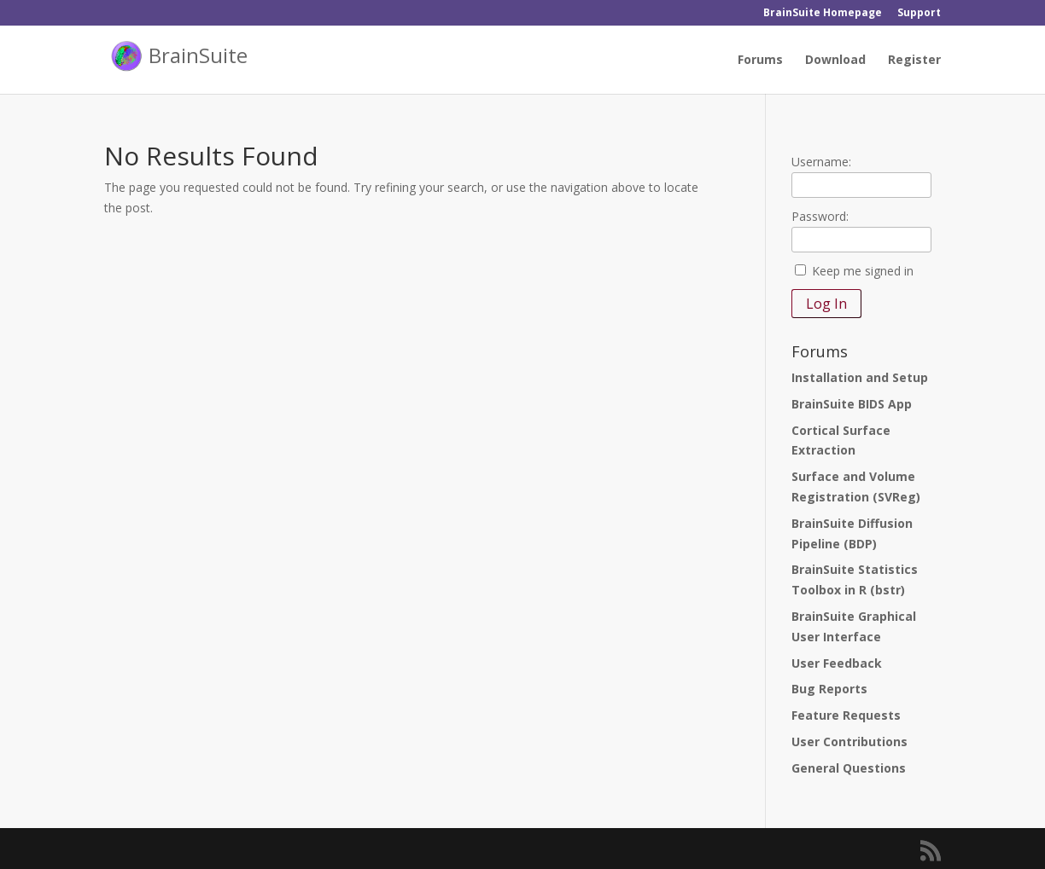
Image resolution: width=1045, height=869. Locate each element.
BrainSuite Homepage (822, 14)
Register (914, 60)
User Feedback (836, 663)
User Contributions (849, 741)
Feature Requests (846, 715)
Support (919, 14)
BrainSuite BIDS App (851, 404)
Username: (821, 162)
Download (835, 60)
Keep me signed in (863, 271)
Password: (820, 216)
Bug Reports (829, 689)
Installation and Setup (859, 377)
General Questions (848, 768)
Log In (826, 303)
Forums (760, 60)
